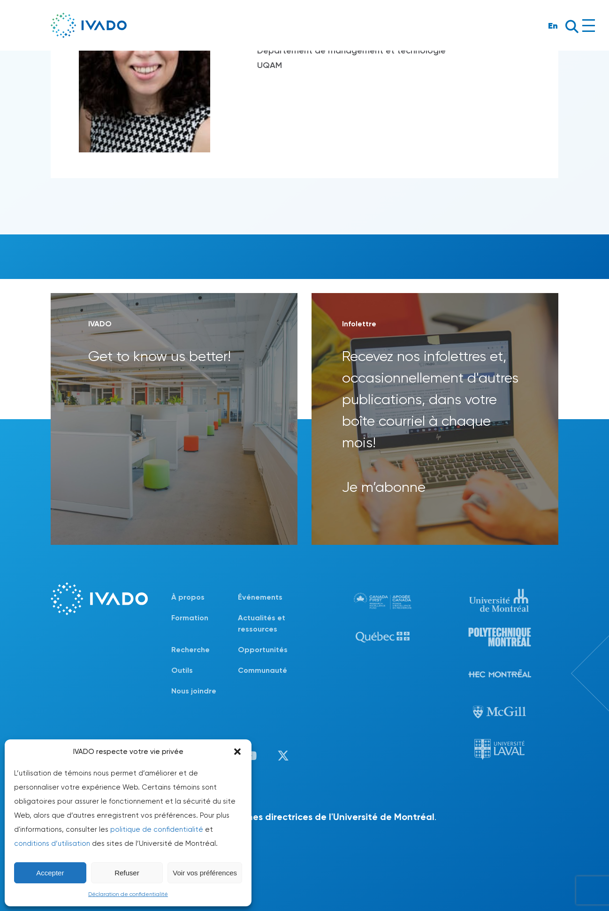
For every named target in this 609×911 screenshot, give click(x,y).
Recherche (190, 649)
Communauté (262, 670)
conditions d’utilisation (52, 843)
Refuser (126, 873)
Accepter (50, 873)
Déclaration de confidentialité (128, 894)
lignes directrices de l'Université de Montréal (335, 816)
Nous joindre (193, 690)
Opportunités (263, 649)
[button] (237, 751)
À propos (188, 597)
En (553, 25)
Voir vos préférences (205, 873)
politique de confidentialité (156, 829)
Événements (260, 597)
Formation (189, 617)
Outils (182, 670)
